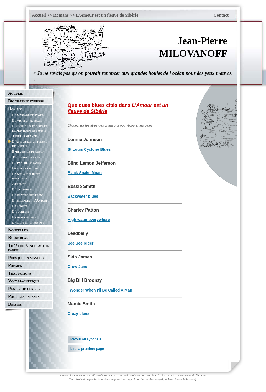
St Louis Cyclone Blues (89, 149)
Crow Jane (77, 266)
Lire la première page (87, 349)
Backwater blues (83, 196)
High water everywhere (89, 219)
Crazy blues (78, 313)
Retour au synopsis (85, 339)
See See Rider (80, 243)
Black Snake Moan (85, 172)
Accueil (39, 15)
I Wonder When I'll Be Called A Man (100, 290)
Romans (61, 15)
